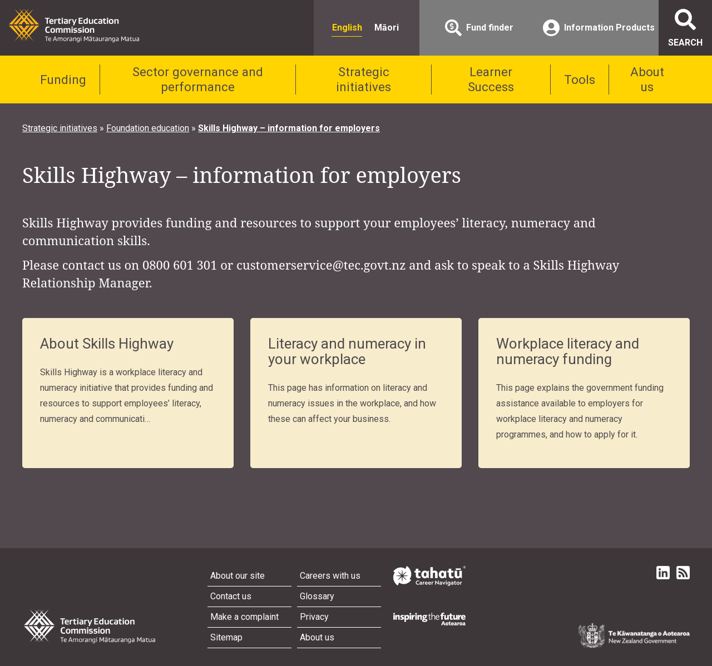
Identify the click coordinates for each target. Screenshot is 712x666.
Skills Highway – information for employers (289, 128)
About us (647, 79)
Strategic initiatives (363, 79)
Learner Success (491, 79)
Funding (63, 79)
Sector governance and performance (197, 79)
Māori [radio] (386, 27)
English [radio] (347, 27)
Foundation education (147, 128)
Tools (579, 79)
